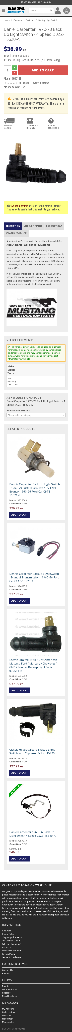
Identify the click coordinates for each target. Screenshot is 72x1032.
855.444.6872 (28, 2)
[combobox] (36, 415)
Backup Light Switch (47, 20)
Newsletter (7, 1019)
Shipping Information (12, 937)
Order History (8, 1012)
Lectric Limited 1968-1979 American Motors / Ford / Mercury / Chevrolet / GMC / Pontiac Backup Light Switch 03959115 (33, 665)
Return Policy (8, 934)
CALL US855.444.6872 (53, 126)
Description (13, 225)
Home (7, 20)
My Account (8, 1009)
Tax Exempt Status (11, 941)
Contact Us (44, 2)
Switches (30, 20)
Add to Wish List (14, 87)
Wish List (6, 1015)
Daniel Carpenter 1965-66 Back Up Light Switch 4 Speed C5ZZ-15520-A (32, 834)
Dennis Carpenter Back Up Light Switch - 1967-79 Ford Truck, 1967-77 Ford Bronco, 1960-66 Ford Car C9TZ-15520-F (34, 489)
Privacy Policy (8, 954)
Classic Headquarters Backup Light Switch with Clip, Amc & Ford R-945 (32, 751)
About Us (6, 947)
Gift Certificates (9, 989)
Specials (6, 993)
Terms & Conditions (11, 957)
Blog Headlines (9, 996)
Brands (5, 986)
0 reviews (24, 83)
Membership (8, 1022)
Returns (6, 973)
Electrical (18, 20)
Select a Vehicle (19, 206)
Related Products (17, 233)
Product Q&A (54, 225)
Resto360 (6, 931)
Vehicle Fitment (33, 225)
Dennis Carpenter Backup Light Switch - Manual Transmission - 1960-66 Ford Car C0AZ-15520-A (34, 577)
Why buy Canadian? (11, 944)
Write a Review (41, 83)
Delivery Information (11, 951)
